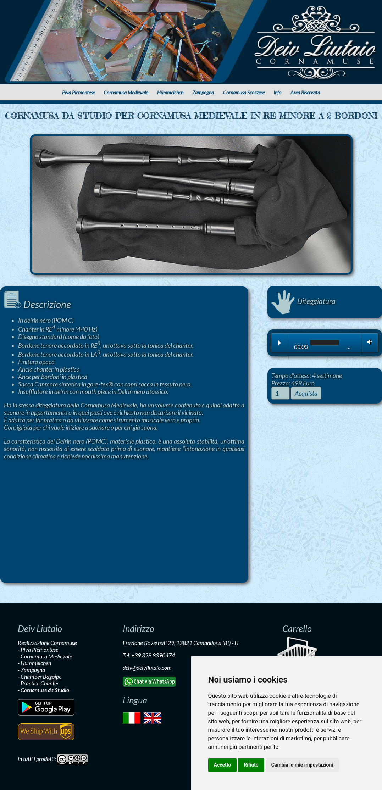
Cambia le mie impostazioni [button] (302, 765)
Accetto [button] (222, 765)
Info (277, 92)
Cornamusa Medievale (126, 92)
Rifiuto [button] (251, 765)
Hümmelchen (170, 92)
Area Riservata (305, 92)
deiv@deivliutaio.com (147, 667)
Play (279, 343)
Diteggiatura (303, 300)
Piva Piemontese (78, 92)
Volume (368, 342)
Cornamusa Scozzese (244, 92)
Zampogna (203, 92)
